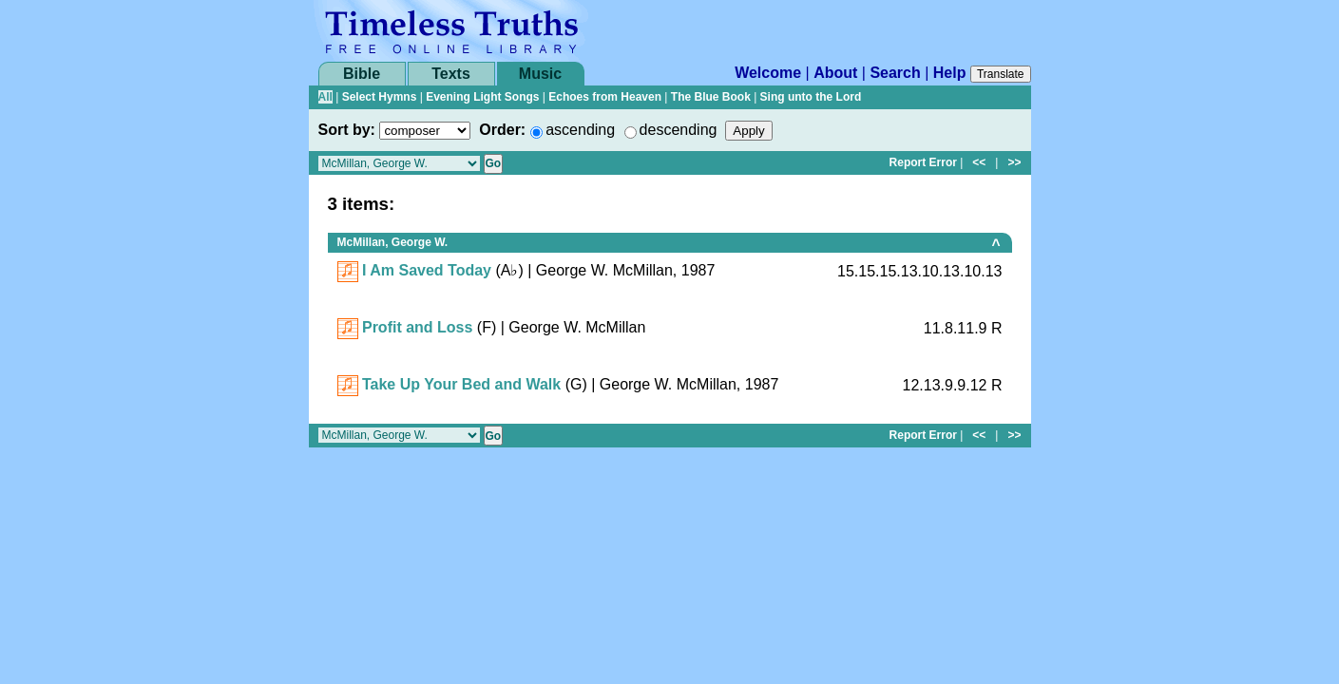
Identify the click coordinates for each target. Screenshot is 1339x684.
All (325, 97)
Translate (1000, 74)
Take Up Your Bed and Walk (461, 384)
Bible (361, 74)
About (835, 73)
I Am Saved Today (426, 270)
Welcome (768, 73)
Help (949, 73)
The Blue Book (711, 97)
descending (678, 130)
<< (978, 162)
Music (540, 74)
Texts (450, 74)
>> (1014, 162)
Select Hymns (379, 97)
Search (895, 73)
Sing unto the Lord (811, 97)
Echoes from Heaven (604, 97)
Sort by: (346, 130)
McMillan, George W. (393, 242)
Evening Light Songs (482, 97)
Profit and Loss (417, 327)
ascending (580, 130)
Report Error (923, 162)
